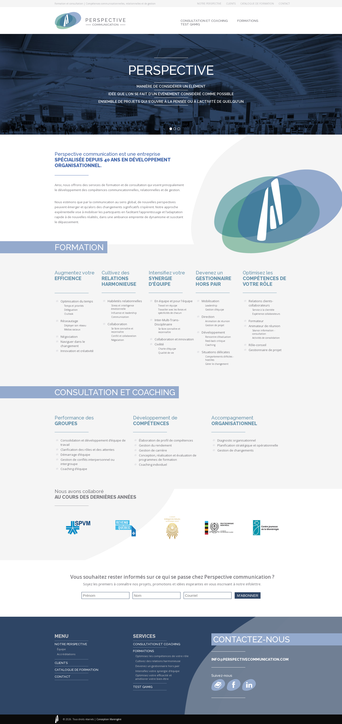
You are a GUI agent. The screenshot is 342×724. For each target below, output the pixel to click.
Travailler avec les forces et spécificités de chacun (172, 311)
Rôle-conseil (257, 345)
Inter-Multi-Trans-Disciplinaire (167, 322)
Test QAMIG (190, 24)
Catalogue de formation (257, 3)
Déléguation (71, 309)
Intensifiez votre (172, 278)
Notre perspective (209, 3)
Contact (284, 3)
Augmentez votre (78, 275)
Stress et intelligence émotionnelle (122, 307)
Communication (120, 317)
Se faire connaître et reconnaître (122, 330)
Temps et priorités (74, 305)
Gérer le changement (216, 364)
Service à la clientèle (263, 309)
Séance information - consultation (263, 332)
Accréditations (66, 654)
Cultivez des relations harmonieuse (157, 661)
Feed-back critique (215, 341)
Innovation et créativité (77, 351)
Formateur (256, 321)
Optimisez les (266, 278)
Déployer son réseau (75, 325)
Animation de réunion (217, 321)
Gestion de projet (214, 325)
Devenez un (219, 278)
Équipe (61, 649)
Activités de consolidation (266, 337)
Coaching (210, 345)
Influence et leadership (124, 313)
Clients (231, 3)
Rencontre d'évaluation (218, 336)
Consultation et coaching (204, 21)
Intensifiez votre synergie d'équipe (157, 671)
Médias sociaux (72, 329)
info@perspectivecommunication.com (250, 659)
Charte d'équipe (167, 348)
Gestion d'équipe (214, 309)
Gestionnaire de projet (265, 350)
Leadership (211, 305)
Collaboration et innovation (174, 339)
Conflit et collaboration (123, 336)
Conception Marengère (108, 719)
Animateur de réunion (264, 326)
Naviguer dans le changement (73, 343)
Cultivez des (125, 278)
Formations (247, 21)
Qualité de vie (166, 352)
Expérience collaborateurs (266, 313)
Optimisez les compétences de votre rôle (162, 656)
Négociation (69, 336)
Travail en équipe (167, 305)
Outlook (68, 313)
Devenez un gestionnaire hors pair (157, 666)
